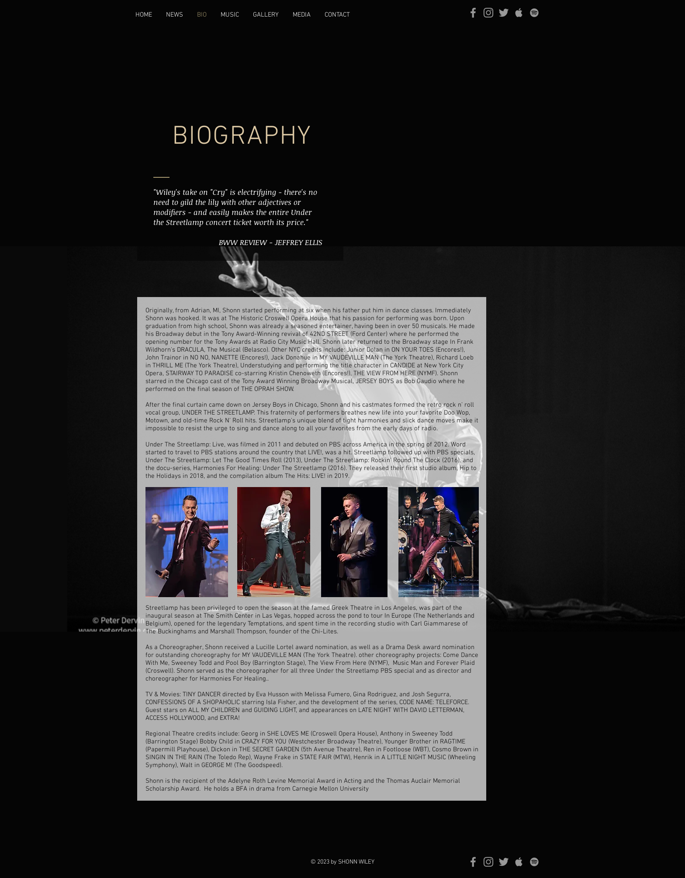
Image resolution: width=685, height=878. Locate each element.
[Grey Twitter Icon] (503, 12)
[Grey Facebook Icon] (473, 12)
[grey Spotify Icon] (534, 12)
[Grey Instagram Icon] (488, 12)
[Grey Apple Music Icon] (519, 12)
